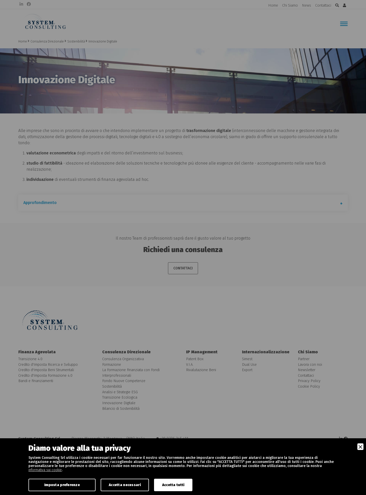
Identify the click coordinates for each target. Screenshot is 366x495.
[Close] (360, 446)
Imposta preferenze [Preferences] (62, 485)
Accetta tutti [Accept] (173, 485)
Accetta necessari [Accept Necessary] (125, 485)
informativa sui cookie (45, 470)
